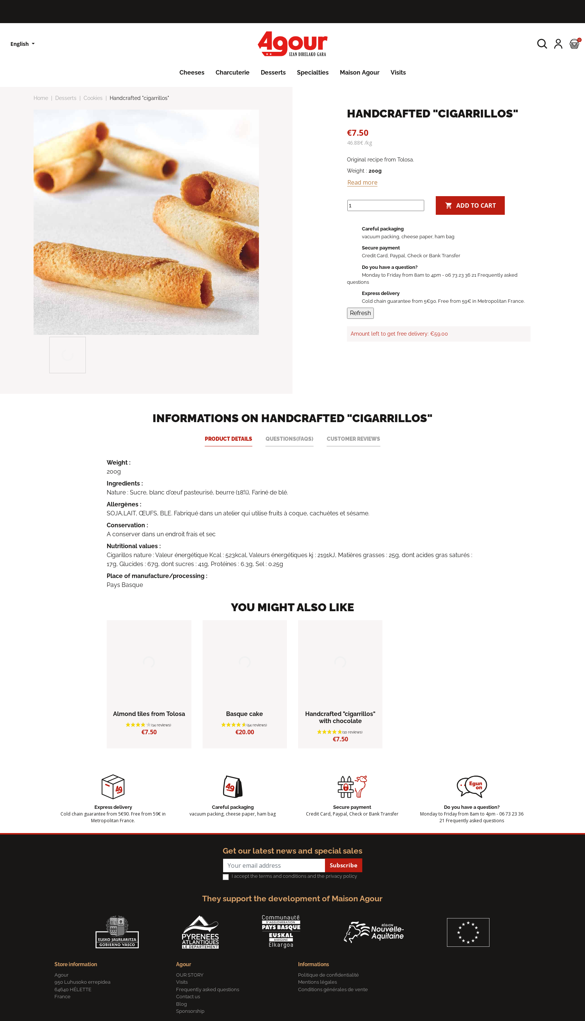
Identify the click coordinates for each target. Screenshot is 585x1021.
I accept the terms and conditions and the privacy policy (294, 876)
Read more (362, 182)
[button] (542, 44)
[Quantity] (385, 205)
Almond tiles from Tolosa (149, 713)
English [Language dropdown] (20, 43)
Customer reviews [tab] (353, 439)
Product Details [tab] (228, 439)
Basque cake (244, 713)
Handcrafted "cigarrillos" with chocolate (340, 717)
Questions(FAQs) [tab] (289, 439)
